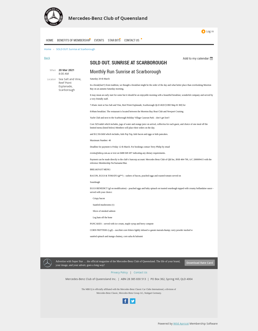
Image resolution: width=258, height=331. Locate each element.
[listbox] (198, 58)
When (53, 70)
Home (47, 49)
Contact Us (140, 272)
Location (51, 79)
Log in (210, 31)
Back (47, 58)
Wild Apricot (181, 323)
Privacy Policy (119, 272)
